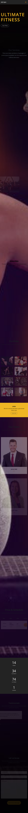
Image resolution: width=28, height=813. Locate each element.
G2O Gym (3, 2)
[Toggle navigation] (25, 2)
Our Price (5, 25)
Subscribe (14, 413)
